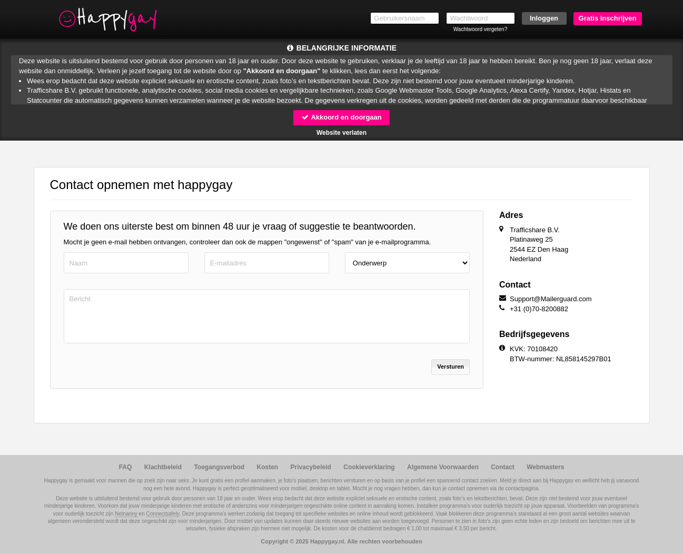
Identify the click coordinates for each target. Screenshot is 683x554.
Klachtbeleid (163, 467)
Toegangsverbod (219, 467)
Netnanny (126, 514)
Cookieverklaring (368, 467)
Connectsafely (163, 514)
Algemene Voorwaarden (443, 467)
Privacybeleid (311, 467)
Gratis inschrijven (608, 18)
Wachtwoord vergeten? (480, 29)
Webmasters (545, 467)
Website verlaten (341, 132)
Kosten (268, 467)
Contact (502, 467)
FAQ (125, 467)
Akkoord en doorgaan (341, 117)
